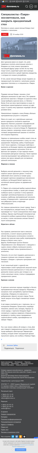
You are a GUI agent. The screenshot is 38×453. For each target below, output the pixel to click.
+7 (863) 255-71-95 (7, 394)
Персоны (28, 362)
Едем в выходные (7, 362)
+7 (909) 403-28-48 (7, 396)
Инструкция (18, 362)
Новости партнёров (7, 365)
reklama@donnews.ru (8, 398)
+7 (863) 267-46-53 (7, 406)
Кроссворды (5, 363)
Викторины (15, 363)
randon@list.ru (6, 408)
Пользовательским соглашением (26, 444)
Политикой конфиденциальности (18, 446)
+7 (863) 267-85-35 (7, 405)
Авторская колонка (27, 363)
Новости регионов (22, 365)
